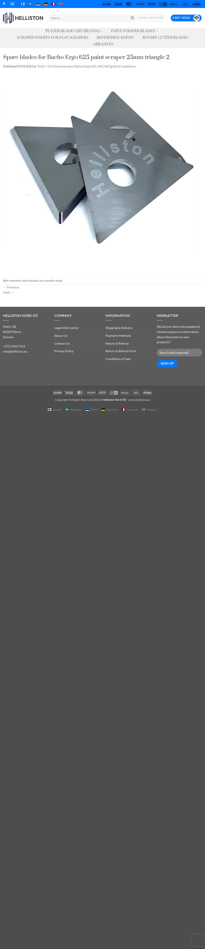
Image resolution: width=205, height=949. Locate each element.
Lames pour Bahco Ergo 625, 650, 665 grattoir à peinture (97, 66)
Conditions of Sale (118, 359)
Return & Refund (117, 343)
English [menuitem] (152, 409)
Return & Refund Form (121, 351)
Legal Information (66, 328)
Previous (11, 287)
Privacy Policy (63, 351)
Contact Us (62, 343)
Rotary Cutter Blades (165, 38)
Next (8, 292)
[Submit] (132, 18)
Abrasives (103, 44)
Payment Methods (118, 335)
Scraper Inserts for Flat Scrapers (53, 38)
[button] (150, 18)
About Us (60, 335)
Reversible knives (115, 38)
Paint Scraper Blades (134, 31)
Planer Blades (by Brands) (74, 31)
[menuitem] (23, 4)
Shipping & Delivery (119, 328)
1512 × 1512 (45, 66)
